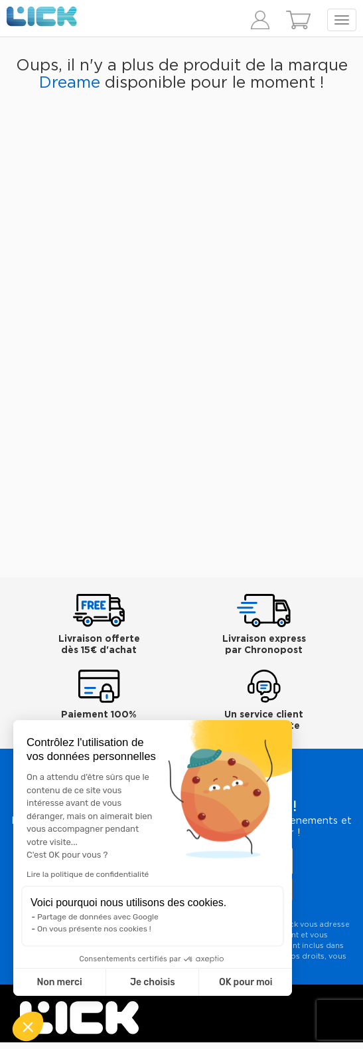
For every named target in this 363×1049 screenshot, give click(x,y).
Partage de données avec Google (98, 916)
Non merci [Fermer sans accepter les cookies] (59, 982)
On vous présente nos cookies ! (94, 928)
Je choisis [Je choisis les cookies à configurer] (152, 982)
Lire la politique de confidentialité (88, 874)
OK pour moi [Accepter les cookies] (246, 982)
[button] (28, 1026)
